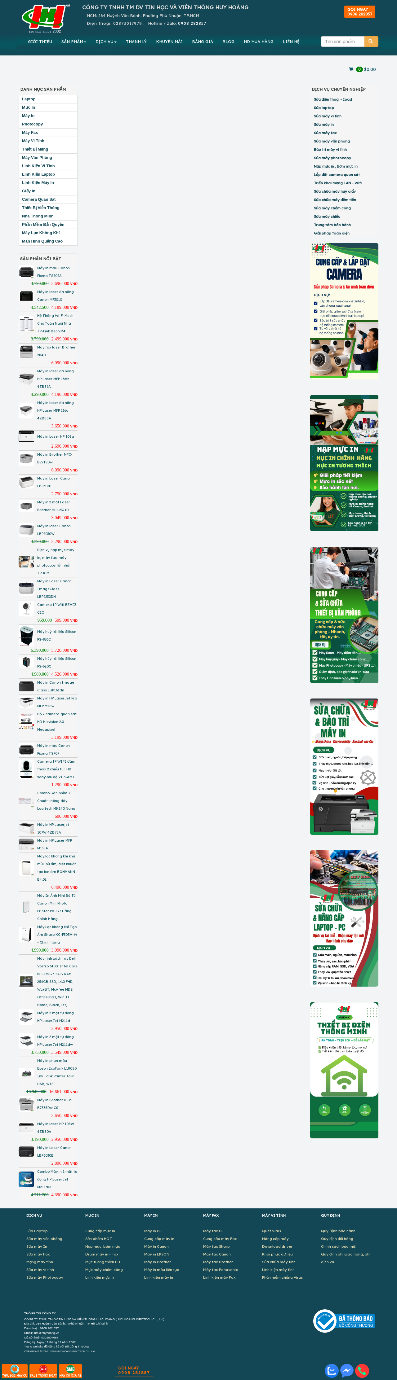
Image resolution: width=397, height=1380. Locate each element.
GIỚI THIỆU (40, 41)
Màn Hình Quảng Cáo (42, 241)
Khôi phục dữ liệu (277, 1254)
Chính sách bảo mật (339, 1246)
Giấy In (28, 191)
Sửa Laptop (37, 1231)
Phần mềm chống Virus (282, 1277)
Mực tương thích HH (102, 1262)
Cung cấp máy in (159, 1238)
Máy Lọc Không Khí (41, 232)
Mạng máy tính (39, 1262)
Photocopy (32, 124)
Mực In (28, 107)
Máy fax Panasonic (220, 1269)
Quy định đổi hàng (337, 1238)
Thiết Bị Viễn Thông (41, 207)
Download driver (277, 1246)
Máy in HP (153, 1231)
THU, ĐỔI (14, 1371)
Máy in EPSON (156, 1254)
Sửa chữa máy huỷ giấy (335, 191)
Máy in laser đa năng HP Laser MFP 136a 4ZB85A (55, 410)
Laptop (28, 99)
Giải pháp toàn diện (332, 233)
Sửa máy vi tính (327, 116)
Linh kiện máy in (158, 1277)
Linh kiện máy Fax (219, 1277)
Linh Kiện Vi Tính (38, 166)
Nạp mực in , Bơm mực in (336, 166)
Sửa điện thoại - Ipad (333, 99)
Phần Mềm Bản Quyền (43, 224)
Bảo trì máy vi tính (330, 149)
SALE (43, 1371)
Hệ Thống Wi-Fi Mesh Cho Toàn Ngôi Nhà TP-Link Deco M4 (55, 323)
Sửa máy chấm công (332, 208)
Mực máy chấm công (104, 1269)
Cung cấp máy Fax (220, 1238)
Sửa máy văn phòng (332, 141)
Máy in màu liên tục (161, 1269)
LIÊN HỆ (291, 41)
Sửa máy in (324, 124)
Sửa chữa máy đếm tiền (335, 199)
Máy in (28, 115)
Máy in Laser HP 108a (55, 436)
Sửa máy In (36, 1246)
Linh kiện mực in (99, 1277)
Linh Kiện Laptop (38, 174)
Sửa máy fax (325, 132)
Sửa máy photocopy (332, 158)
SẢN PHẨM (73, 41)
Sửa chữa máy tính (279, 1262)
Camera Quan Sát (39, 199)
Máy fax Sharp (216, 1246)
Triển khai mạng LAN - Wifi (338, 183)
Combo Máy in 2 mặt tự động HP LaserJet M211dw (57, 1179)
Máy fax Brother (218, 1262)
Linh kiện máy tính (278, 1269)
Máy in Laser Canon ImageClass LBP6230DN (54, 589)
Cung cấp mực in (100, 1231)
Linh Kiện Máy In (38, 182)
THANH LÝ (136, 41)
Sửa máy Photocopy (44, 1277)
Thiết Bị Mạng (35, 149)
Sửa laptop (324, 107)
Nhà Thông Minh (38, 216)
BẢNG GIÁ (202, 41)
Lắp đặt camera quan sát (337, 174)
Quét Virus (271, 1231)
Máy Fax (30, 132)
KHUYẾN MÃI (169, 41)
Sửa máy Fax (38, 1254)
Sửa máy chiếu (327, 216)
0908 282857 (192, 23)
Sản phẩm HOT (98, 1238)
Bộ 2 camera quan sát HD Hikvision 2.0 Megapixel (57, 722)
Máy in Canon (156, 1246)
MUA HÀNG (259, 41)
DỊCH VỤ (106, 41)
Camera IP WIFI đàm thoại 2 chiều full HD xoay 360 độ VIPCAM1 (56, 769)
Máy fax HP (213, 1231)
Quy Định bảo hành (338, 1231)
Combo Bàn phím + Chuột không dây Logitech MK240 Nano (56, 801)
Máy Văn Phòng (37, 157)
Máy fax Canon (217, 1254)
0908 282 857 (49, 1328)
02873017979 (127, 23)
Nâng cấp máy (275, 1238)
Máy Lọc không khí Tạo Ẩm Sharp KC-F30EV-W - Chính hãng (57, 934)
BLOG (228, 41)
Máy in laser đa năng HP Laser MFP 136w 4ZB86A (55, 379)
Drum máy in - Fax (101, 1254)
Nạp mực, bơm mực (102, 1246)
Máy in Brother (157, 1262)
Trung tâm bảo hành (332, 224)
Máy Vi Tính (33, 140)
